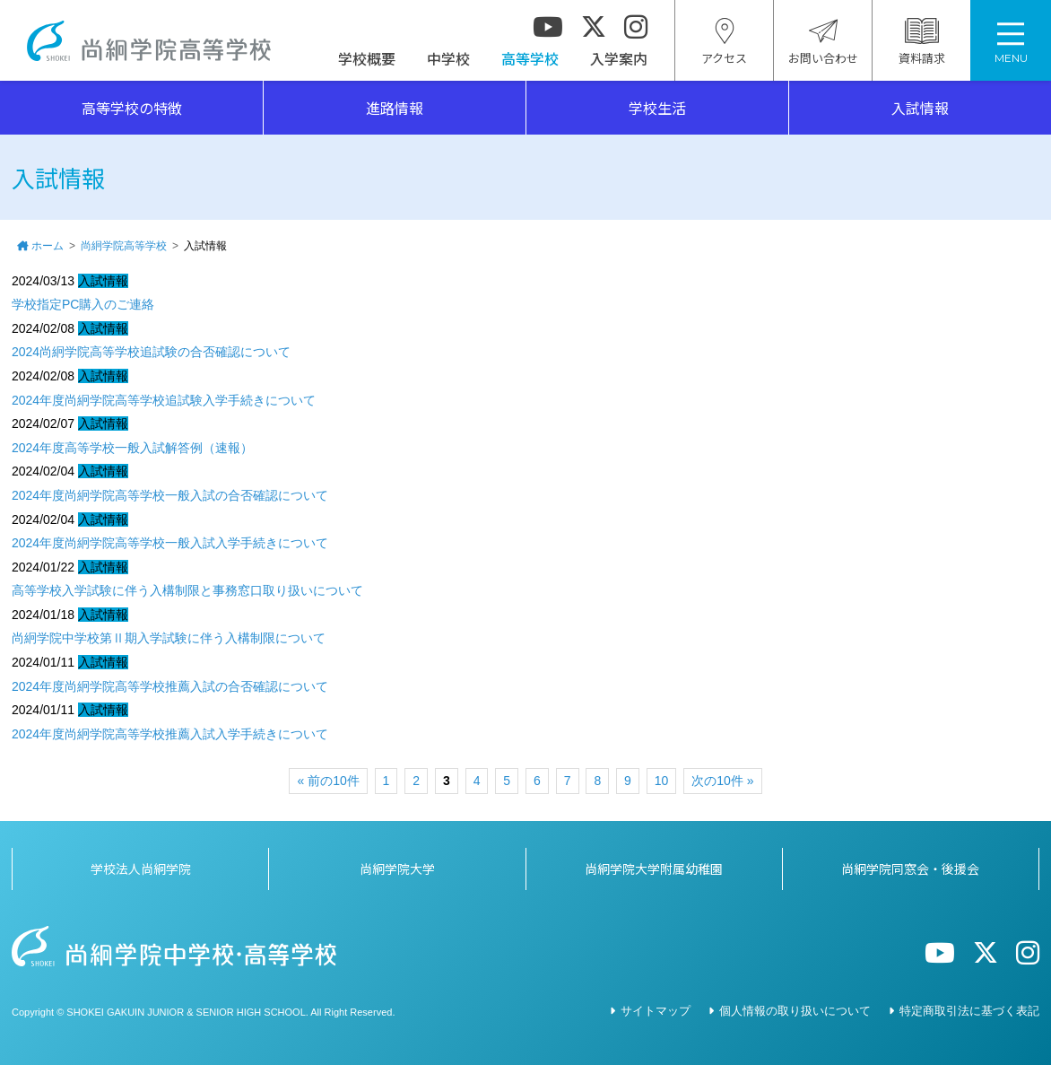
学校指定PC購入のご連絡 (83, 304)
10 (662, 780)
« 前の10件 (328, 780)
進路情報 (394, 107)
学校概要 (366, 58)
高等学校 (530, 58)
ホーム (47, 246)
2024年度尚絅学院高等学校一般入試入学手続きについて (170, 543)
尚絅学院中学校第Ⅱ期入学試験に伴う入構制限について (169, 638)
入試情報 (920, 107)
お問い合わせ (823, 42)
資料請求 (922, 42)
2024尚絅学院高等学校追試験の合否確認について (151, 352)
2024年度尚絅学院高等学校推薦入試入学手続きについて (170, 734)
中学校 (448, 58)
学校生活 (657, 107)
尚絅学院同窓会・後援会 (910, 868)
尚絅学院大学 (397, 868)
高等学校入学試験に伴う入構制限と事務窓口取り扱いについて (187, 590)
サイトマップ (656, 1010)
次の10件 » (722, 780)
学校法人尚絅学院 (141, 868)
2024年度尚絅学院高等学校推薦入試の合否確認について (170, 686)
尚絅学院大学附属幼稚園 (654, 868)
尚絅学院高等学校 (149, 41)
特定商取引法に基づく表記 (969, 1010)
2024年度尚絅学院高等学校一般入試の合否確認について (170, 495)
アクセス (724, 42)
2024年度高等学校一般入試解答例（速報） (132, 448)
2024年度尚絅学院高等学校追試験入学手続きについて (164, 400)
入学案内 (618, 58)
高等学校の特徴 (132, 107)
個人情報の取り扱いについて (795, 1010)
